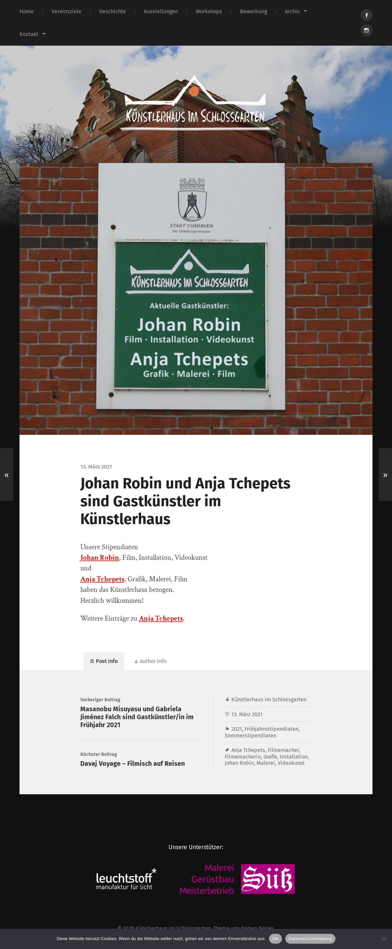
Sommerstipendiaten (250, 735)
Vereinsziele (66, 11)
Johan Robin (239, 763)
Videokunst (291, 763)
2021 (236, 729)
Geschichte (112, 11)
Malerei (265, 763)
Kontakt (29, 34)
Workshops (209, 11)
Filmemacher (283, 750)
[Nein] (383, 938)
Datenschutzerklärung (310, 938)
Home (27, 11)
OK (275, 938)
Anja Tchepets (102, 579)
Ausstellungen (161, 11)
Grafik (270, 757)
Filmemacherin (243, 757)
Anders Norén (257, 928)
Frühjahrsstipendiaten (271, 729)
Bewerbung (253, 11)
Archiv (292, 11)
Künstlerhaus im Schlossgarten (268, 699)
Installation (294, 757)
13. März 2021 (246, 714)
